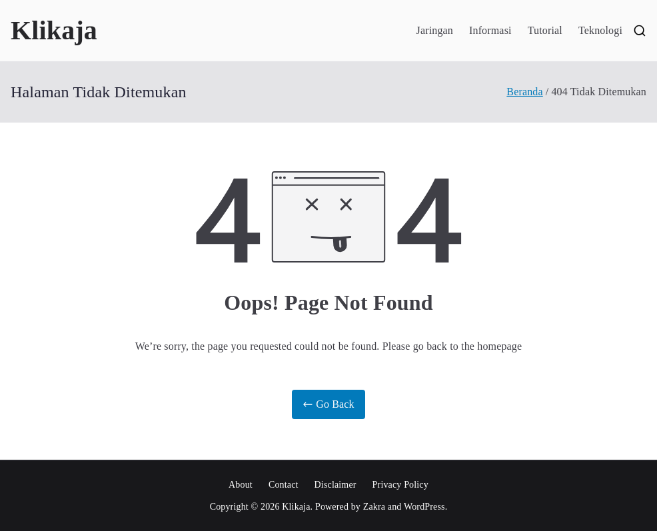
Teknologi (600, 30)
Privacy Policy (400, 485)
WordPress (424, 507)
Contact (284, 485)
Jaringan (434, 30)
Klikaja (54, 30)
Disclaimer (335, 485)
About (241, 485)
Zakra (374, 507)
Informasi (490, 30)
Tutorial (545, 30)
